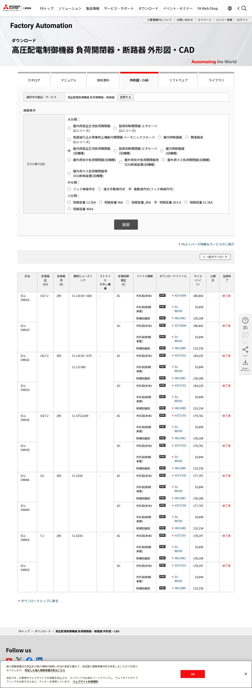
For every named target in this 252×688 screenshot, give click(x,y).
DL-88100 (178, 309)
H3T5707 (180, 535)
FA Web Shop (207, 8)
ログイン (242, 20)
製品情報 (92, 8)
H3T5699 (180, 295)
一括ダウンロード (217, 257)
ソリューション (69, 8)
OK (193, 674)
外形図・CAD (139, 80)
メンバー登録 (224, 20)
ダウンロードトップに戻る (39, 600)
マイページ (204, 20)
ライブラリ (216, 80)
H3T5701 (180, 355)
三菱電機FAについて (159, 20)
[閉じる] (245, 673)
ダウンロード (148, 8)
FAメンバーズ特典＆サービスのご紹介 (208, 244)
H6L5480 (180, 348)
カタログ (34, 80)
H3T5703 (180, 415)
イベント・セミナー (178, 8)
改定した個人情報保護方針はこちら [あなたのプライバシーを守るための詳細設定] (45, 670)
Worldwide (230, 8)
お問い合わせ (185, 20)
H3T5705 (180, 475)
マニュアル (68, 80)
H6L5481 (180, 318)
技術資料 (103, 80)
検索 (126, 224)
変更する (125, 97)
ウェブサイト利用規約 (85, 681)
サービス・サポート (119, 8)
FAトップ (47, 8)
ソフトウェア (178, 80)
